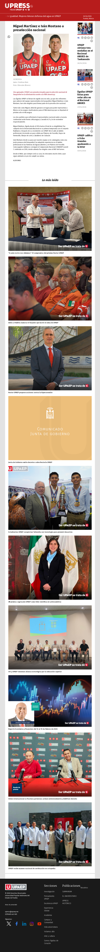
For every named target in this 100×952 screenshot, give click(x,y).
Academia (48, 915)
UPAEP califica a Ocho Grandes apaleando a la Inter (84, 141)
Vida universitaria (51, 927)
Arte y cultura (49, 936)
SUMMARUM (67, 891)
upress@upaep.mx (11, 912)
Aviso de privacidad (11, 905)
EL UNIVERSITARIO (69, 896)
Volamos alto (49, 931)
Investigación (49, 891)
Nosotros (84, 888)
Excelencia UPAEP (51, 903)
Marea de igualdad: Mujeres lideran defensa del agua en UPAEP (34, 16)
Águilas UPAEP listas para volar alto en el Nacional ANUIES (85, 97)
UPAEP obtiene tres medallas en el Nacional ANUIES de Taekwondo (85, 52)
